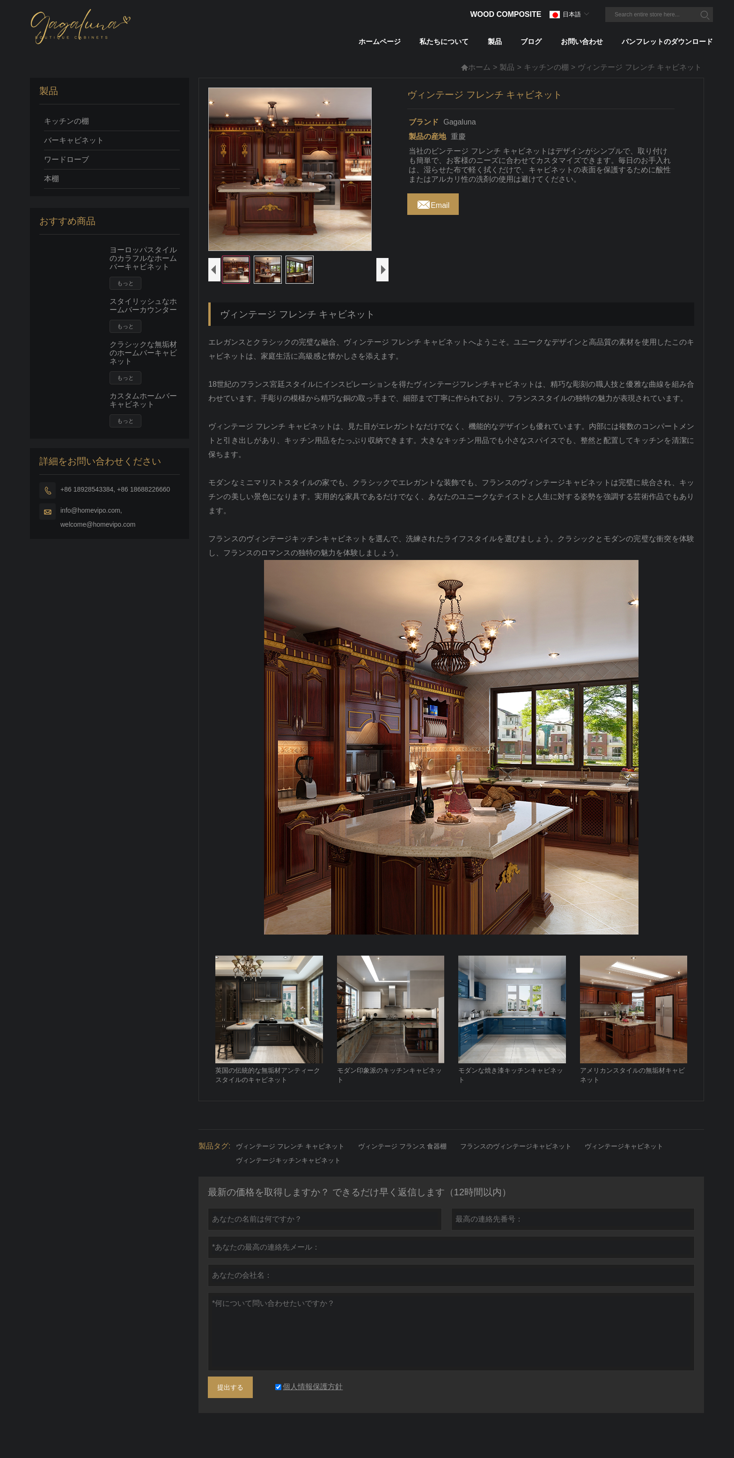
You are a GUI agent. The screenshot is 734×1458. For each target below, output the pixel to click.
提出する (230, 1404)
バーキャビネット (74, 140)
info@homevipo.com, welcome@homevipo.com (98, 517)
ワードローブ (66, 159)
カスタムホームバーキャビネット (143, 400)
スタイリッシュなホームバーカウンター (143, 305)
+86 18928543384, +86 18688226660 (115, 489)
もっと (125, 283)
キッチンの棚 (546, 67)
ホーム (476, 67)
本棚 (51, 179)
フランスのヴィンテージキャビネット (516, 1163)
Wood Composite (505, 14)
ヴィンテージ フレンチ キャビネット (290, 1163)
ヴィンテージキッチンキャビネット (288, 1177)
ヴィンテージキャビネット (624, 1163)
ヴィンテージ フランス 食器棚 (402, 1163)
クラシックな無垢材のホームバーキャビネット (143, 352)
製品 (506, 67)
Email (433, 202)
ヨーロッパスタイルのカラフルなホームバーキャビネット (143, 258)
